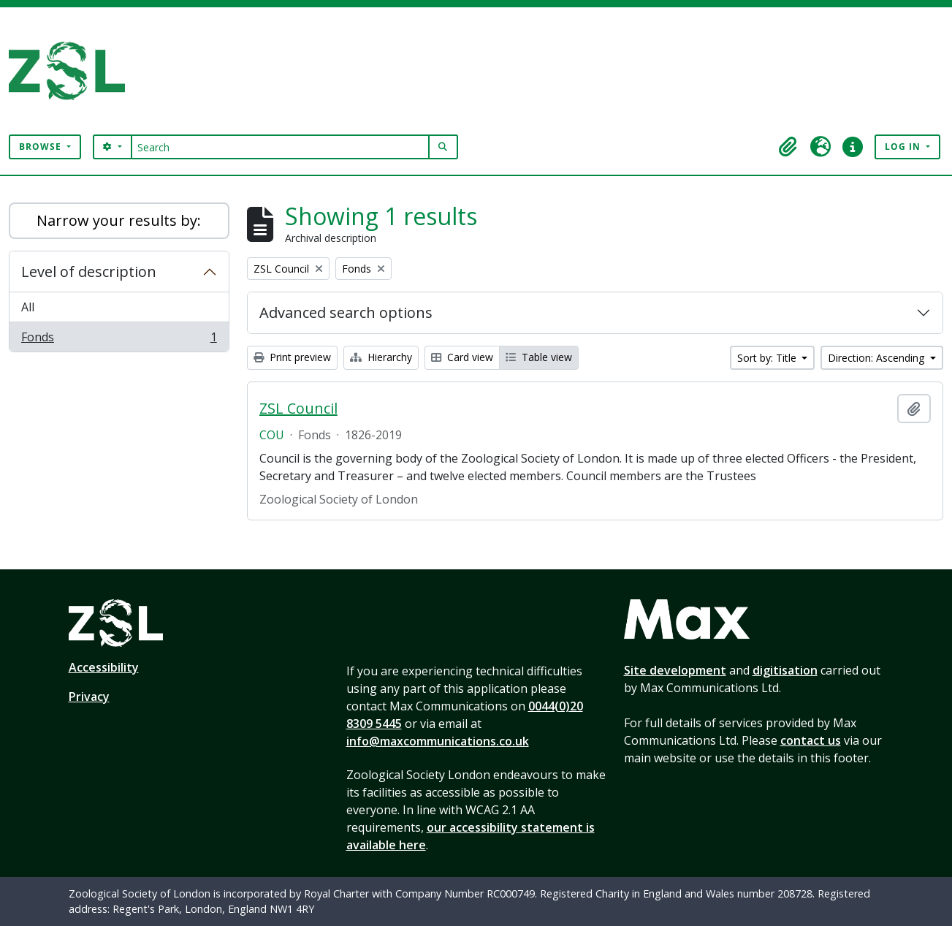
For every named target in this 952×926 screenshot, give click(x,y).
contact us (810, 740)
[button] (788, 147)
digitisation (785, 670)
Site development (675, 670)
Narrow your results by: (119, 220)
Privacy (89, 696)
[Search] (280, 146)
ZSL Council (298, 408)
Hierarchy (381, 357)
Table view (539, 357)
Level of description (88, 271)
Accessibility (104, 667)
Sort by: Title (768, 358)
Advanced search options (346, 312)
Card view (462, 357)
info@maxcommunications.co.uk (437, 741)
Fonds (118, 340)
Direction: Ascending (877, 358)
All (27, 307)
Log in (904, 146)
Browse (41, 146)
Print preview (292, 357)
